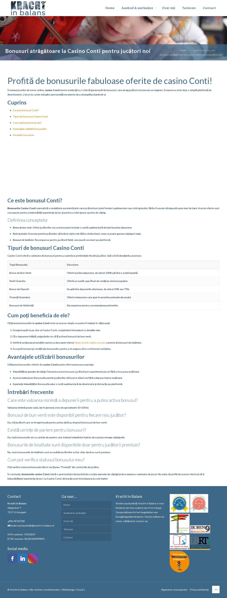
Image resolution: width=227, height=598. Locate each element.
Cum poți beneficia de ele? (27, 122)
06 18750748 (17, 521)
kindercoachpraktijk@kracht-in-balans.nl (32, 525)
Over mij (68, 521)
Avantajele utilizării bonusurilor (30, 128)
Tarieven (68, 529)
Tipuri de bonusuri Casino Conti (30, 116)
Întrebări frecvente (23, 135)
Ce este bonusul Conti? (26, 110)
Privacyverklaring (199, 589)
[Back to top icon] (216, 589)
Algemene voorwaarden (174, 589)
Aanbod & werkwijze (74, 512)
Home (183, 50)
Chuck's (80, 589)
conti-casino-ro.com (204, 50)
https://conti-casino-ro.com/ (90, 342)
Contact (68, 537)
